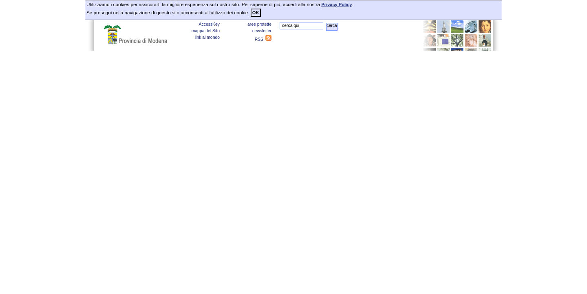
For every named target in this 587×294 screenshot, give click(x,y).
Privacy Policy (336, 4)
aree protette (259, 24)
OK (255, 12)
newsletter (261, 31)
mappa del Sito (206, 31)
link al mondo (207, 37)
